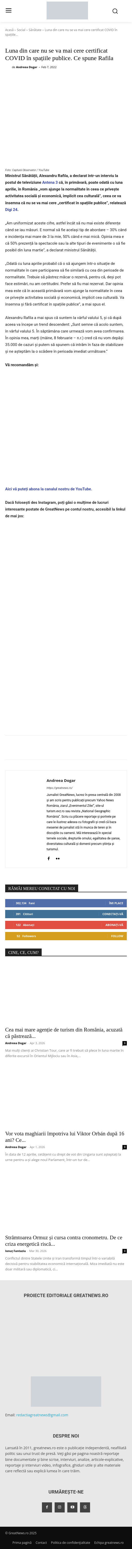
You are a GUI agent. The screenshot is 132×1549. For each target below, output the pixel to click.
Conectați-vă (112, 914)
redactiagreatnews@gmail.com (42, 1414)
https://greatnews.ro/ (60, 788)
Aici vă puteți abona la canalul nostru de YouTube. (48, 489)
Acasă (9, 30)
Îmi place (116, 903)
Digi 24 (11, 209)
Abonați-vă (114, 925)
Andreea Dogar (26, 67)
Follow (117, 936)
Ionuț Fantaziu (15, 1251)
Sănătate (35, 30)
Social (21, 30)
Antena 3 (50, 182)
